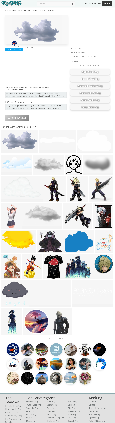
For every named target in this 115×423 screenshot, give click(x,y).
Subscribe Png (32, 379)
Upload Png (94, 395)
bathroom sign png (13, 393)
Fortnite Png (52, 402)
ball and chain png (13, 396)
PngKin (29, 395)
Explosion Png (53, 399)
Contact (92, 382)
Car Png (71, 382)
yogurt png (10, 406)
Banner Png (73, 402)
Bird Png (71, 386)
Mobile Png (31, 399)
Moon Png (51, 392)
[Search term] (56, 3)
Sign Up (107, 3)
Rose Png (30, 389)
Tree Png (51, 386)
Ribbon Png (31, 392)
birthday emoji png (13, 384)
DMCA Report (94, 389)
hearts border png (13, 387)
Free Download (17, 118)
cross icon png (11, 390)
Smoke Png (52, 389)
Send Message (11, 49)
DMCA (20, 49)
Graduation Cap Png (55, 395)
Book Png (72, 395)
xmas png (9, 400)
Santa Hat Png (32, 386)
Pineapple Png (74, 389)
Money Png (73, 379)
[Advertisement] (36, 68)
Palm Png (51, 379)
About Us (93, 379)
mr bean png (10, 403)
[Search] (73, 4)
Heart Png (30, 402)
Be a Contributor (93, 3)
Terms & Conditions (97, 386)
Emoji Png (72, 392)
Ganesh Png (73, 399)
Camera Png (52, 382)
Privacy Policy (94, 392)
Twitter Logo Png (33, 382)
